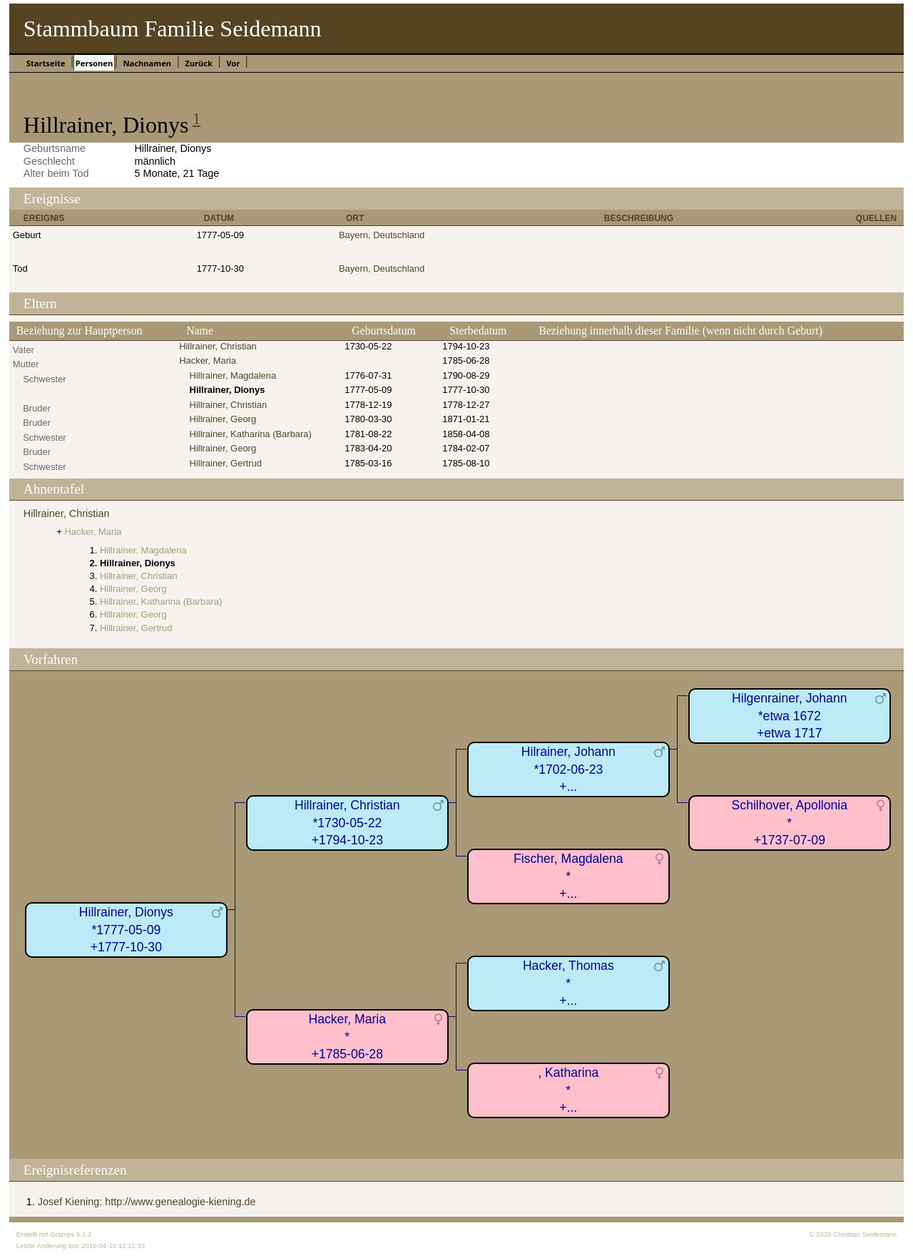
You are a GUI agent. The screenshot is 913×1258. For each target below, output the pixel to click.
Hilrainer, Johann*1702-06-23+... (568, 769)
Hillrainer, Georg (223, 419)
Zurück (199, 63)
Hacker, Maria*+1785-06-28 (348, 1036)
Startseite (46, 63)
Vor (233, 63)
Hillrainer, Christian (218, 346)
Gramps (62, 1234)
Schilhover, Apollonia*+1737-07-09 (789, 822)
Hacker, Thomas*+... (568, 983)
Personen (94, 63)
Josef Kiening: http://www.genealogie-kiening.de (147, 1201)
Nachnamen (147, 63)
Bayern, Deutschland (381, 235)
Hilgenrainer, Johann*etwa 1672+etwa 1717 (789, 715)
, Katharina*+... (568, 1090)
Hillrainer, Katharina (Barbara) (251, 434)
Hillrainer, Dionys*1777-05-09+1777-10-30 (126, 929)
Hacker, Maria (207, 360)
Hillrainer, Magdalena (233, 375)
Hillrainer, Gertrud (226, 463)
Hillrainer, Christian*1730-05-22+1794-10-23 (347, 822)
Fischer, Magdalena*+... (568, 876)
